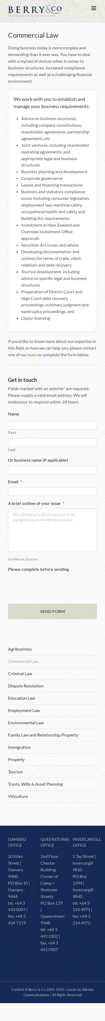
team (32, 354)
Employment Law (24, 710)
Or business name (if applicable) (38, 459)
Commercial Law (23, 661)
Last (12, 450)
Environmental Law (26, 722)
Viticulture (18, 796)
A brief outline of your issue (36, 503)
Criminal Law (20, 673)
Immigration (19, 747)
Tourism (15, 771)
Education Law (21, 698)
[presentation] (48, 585)
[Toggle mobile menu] (94, 8)
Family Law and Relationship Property (43, 734)
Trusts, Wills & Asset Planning (35, 783)
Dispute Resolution (26, 685)
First (12, 432)
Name (13, 413)
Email (15, 481)
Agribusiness (20, 648)
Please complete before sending (38, 569)
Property (16, 759)
